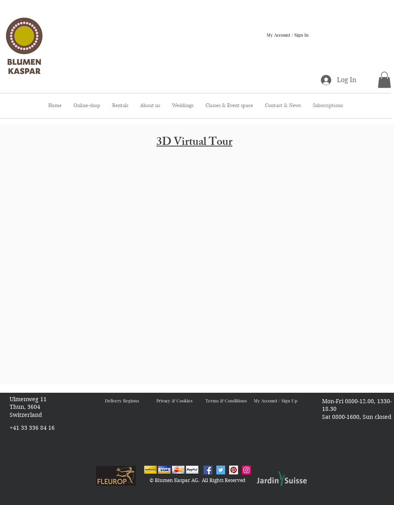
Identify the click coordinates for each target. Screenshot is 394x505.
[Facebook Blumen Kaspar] (207, 470)
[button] (384, 80)
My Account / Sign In (288, 35)
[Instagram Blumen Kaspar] (246, 470)
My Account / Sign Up (275, 401)
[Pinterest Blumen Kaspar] (233, 470)
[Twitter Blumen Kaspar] (220, 470)
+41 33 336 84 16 (32, 427)
